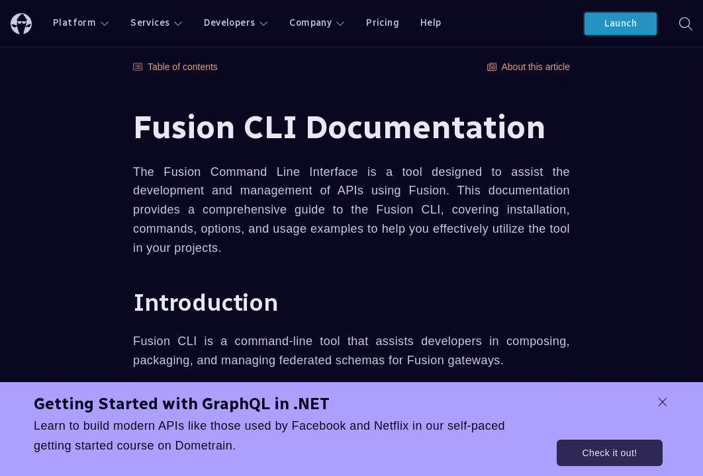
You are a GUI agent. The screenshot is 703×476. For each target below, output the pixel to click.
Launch (620, 23)
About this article (529, 66)
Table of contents (175, 66)
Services (156, 22)
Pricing (382, 22)
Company (317, 22)
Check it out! (609, 453)
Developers (236, 22)
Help (431, 22)
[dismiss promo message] (662, 402)
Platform (81, 22)
